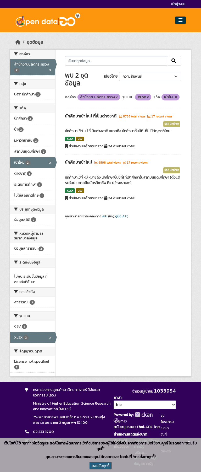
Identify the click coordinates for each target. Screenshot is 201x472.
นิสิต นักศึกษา (171, 124)
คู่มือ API (121, 216)
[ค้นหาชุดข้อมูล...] (116, 61)
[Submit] (174, 61)
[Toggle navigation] (180, 20)
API (104, 216)
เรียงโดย (111, 76)
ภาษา (117, 397)
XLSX (70, 139)
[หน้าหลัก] (17, 42)
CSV (79, 139)
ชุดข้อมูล (35, 42)
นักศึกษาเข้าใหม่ (79, 162)
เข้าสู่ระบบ (178, 4)
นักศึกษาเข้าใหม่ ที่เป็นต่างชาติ (91, 116)
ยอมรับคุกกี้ (100, 466)
